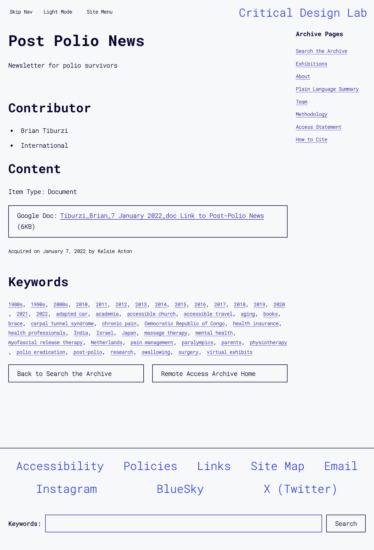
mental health (214, 332)
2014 (160, 304)
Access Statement (319, 126)
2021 (22, 313)
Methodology (311, 114)
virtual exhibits (229, 352)
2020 (279, 304)
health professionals (36, 332)
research (121, 352)
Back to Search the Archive (64, 373)
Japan (129, 332)
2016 (200, 304)
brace (15, 323)
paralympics (197, 342)
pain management (152, 342)
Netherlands (106, 342)
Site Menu (99, 11)
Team (301, 101)
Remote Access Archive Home (208, 373)
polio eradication (41, 352)
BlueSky (180, 488)
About (303, 76)
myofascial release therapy (45, 342)
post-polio (88, 352)
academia (107, 313)
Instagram (66, 488)
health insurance (256, 323)
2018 (239, 304)
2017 (220, 304)
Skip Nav (21, 11)
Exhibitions (311, 63)
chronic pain (119, 323)
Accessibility (60, 465)
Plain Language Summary (327, 89)
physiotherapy (268, 342)
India (81, 332)
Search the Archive (321, 51)
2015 (180, 304)
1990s (38, 304)
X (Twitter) (301, 488)
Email (341, 465)
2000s (61, 304)
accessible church (151, 313)
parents (232, 342)
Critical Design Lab (303, 12)
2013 (141, 304)
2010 (82, 304)
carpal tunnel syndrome (62, 323)
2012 (121, 304)
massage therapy (165, 332)
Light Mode (58, 11)
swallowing (156, 352)
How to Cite (311, 139)
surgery (188, 352)
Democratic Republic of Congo (185, 323)
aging (248, 313)
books (270, 313)
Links (214, 465)
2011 (101, 304)
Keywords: (24, 523)
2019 (259, 304)
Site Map (278, 465)
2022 (42, 313)
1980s (15, 304)
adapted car (72, 313)
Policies (150, 465)
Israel (104, 332)
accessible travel (208, 313)
